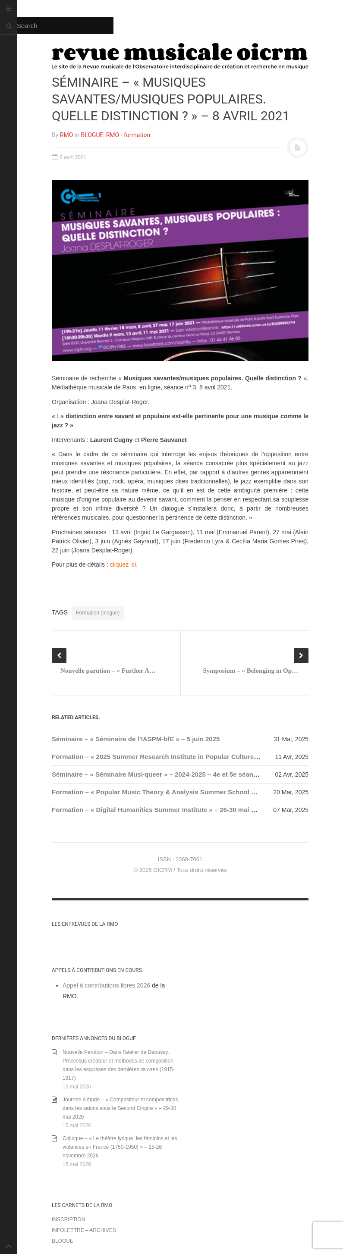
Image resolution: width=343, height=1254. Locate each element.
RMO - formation (128, 135)
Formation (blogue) (98, 613)
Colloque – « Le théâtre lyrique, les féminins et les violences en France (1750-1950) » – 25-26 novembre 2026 (120, 1147)
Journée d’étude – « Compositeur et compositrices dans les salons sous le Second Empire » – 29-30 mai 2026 (120, 1108)
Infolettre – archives (84, 1230)
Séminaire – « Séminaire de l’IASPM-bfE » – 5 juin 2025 (136, 739)
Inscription (68, 1219)
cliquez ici (123, 564)
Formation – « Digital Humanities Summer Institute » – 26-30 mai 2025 (158, 809)
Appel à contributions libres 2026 (106, 985)
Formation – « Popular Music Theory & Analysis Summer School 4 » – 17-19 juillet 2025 (185, 792)
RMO (66, 135)
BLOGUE (92, 135)
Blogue (62, 1241)
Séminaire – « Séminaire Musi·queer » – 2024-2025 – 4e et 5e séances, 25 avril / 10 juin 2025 (192, 774)
